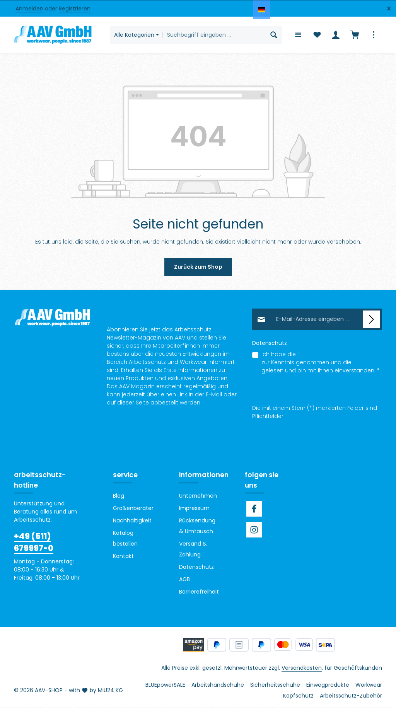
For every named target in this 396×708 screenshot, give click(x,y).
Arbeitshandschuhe (217, 685)
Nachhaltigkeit (132, 521)
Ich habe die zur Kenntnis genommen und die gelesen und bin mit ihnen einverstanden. (320, 363)
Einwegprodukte (327, 685)
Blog (118, 496)
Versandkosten (302, 668)
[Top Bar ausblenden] (388, 8)
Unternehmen (198, 496)
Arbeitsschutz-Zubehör (351, 696)
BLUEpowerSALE (165, 685)
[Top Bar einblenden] (373, 35)
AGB (358, 363)
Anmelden (29, 8)
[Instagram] (254, 530)
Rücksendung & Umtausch (197, 526)
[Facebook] (254, 509)
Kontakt (123, 557)
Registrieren (74, 8)
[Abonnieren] (371, 320)
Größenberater (133, 509)
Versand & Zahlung (193, 550)
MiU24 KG (110, 691)
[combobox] (214, 35)
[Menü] (297, 35)
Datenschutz (196, 568)
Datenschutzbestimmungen (335, 355)
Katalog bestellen (125, 539)
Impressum (194, 509)
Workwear (368, 685)
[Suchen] (273, 35)
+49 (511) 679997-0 (33, 542)
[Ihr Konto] (335, 35)
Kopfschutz (298, 696)
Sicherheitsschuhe (275, 685)
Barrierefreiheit (199, 592)
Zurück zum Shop (198, 268)
